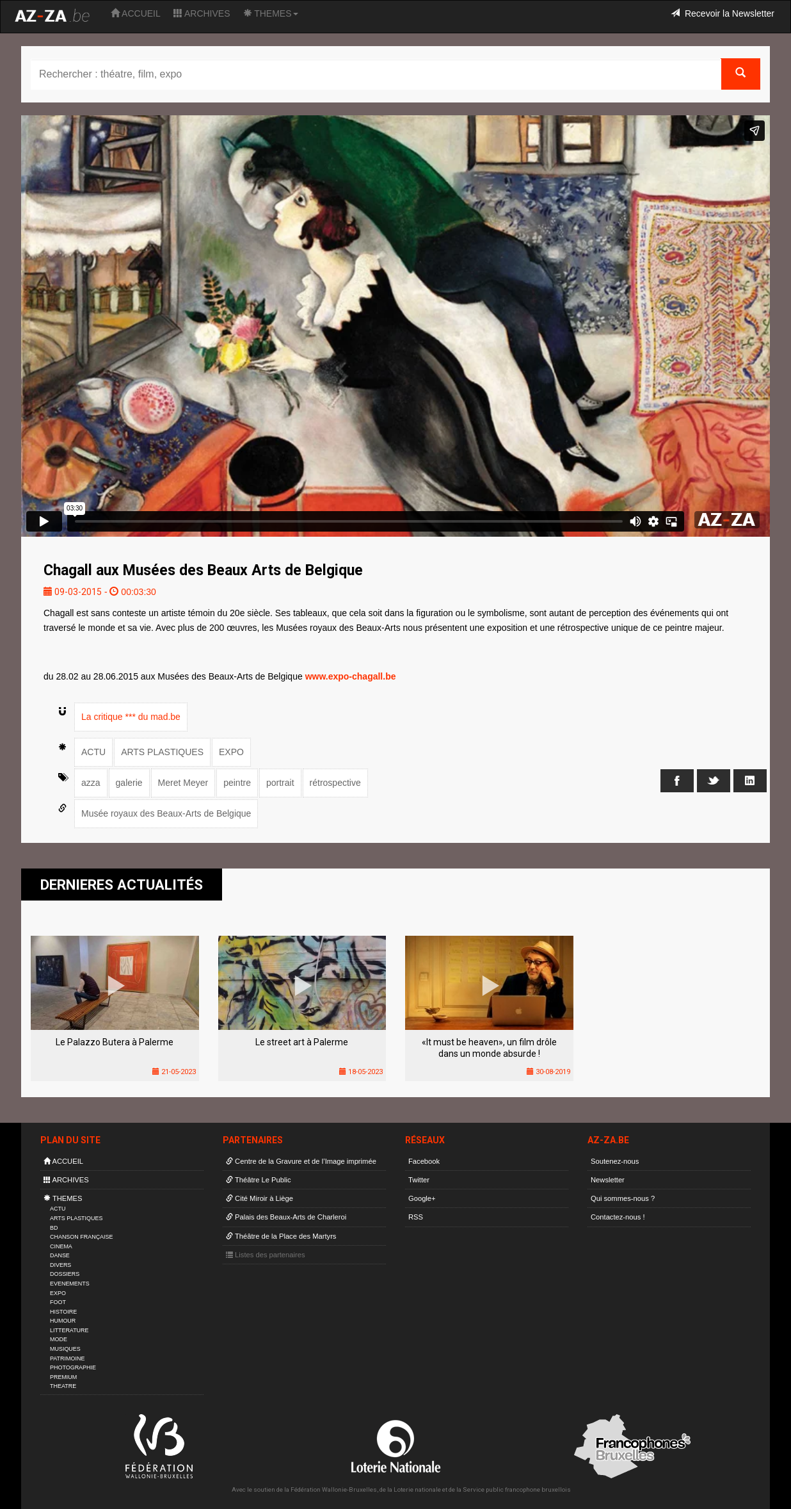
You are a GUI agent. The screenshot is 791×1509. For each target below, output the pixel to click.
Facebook (424, 1161)
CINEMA (61, 1246)
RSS (415, 1217)
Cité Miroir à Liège (259, 1198)
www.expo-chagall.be (350, 676)
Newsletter (608, 1180)
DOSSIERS (64, 1274)
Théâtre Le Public (258, 1180)
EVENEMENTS (70, 1283)
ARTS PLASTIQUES (162, 752)
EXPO (231, 752)
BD (54, 1228)
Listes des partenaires (265, 1255)
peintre (237, 783)
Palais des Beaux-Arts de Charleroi (286, 1217)
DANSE (60, 1255)
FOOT (58, 1302)
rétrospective (335, 783)
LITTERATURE (69, 1330)
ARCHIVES (201, 13)
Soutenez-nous (615, 1161)
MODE (58, 1339)
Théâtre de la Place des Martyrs (281, 1236)
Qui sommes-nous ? (623, 1198)
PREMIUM (63, 1377)
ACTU (93, 752)
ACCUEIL (136, 13)
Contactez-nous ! (618, 1217)
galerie (129, 783)
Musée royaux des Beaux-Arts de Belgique (166, 813)
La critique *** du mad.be (130, 717)
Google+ (422, 1198)
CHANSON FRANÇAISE (81, 1237)
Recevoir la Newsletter (722, 13)
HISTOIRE (63, 1312)
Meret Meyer (183, 783)
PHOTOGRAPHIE (73, 1367)
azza (90, 783)
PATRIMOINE (67, 1358)
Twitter (418, 1180)
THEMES (270, 13)
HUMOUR (63, 1320)
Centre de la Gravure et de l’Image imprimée (301, 1161)
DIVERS (60, 1265)
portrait (280, 783)
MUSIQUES (65, 1349)
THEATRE (63, 1386)
